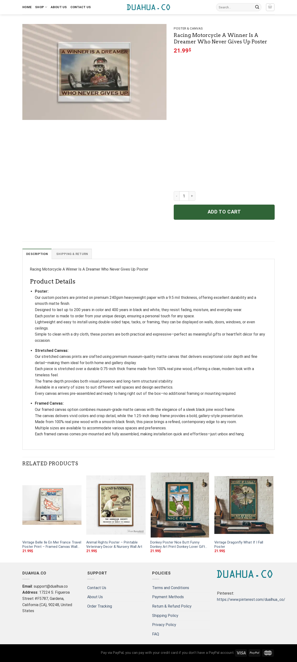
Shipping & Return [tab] (72, 254)
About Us (59, 7)
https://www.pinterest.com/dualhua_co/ (251, 599)
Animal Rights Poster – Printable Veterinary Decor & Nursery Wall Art (114, 544)
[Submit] (257, 7)
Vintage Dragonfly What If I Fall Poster (238, 544)
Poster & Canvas (188, 28)
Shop (41, 7)
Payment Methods (168, 597)
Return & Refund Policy (172, 606)
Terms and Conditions (170, 587)
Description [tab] (37, 254)
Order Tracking (99, 606)
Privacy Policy (164, 624)
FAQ (155, 634)
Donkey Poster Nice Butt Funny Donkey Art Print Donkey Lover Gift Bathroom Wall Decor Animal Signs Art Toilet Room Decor (177, 544)
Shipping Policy (165, 615)
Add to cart (224, 212)
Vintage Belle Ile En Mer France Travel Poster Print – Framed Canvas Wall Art (51, 544)
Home (27, 7)
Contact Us (80, 7)
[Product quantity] (184, 196)
